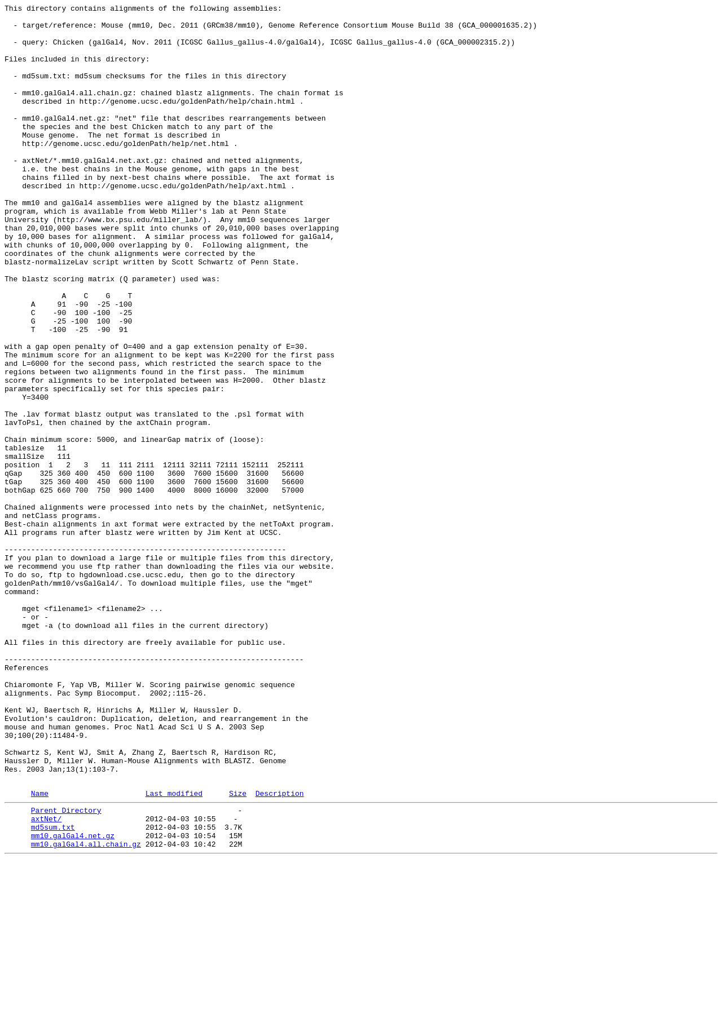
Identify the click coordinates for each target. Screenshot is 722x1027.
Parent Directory (66, 969)
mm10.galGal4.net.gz (73, 999)
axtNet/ (46, 979)
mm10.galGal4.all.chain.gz (86, 1009)
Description (280, 950)
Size (237, 950)
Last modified (174, 950)
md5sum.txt (53, 989)
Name (40, 950)
